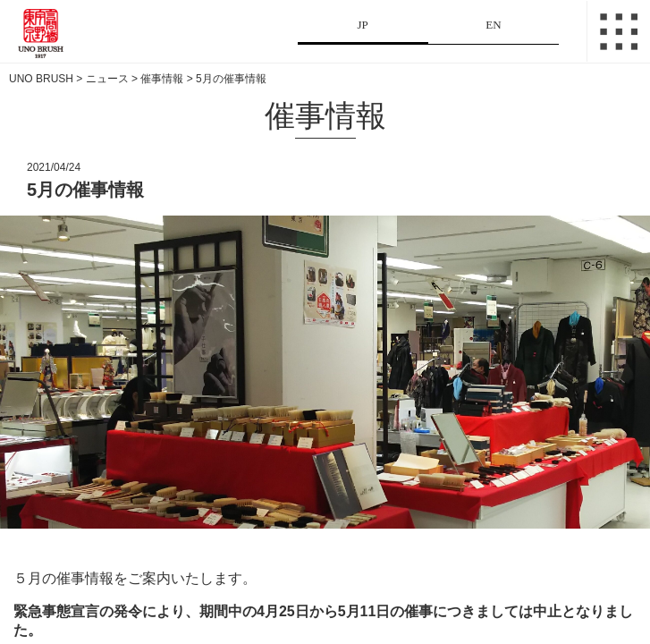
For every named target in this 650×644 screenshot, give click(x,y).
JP (362, 24)
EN (493, 24)
